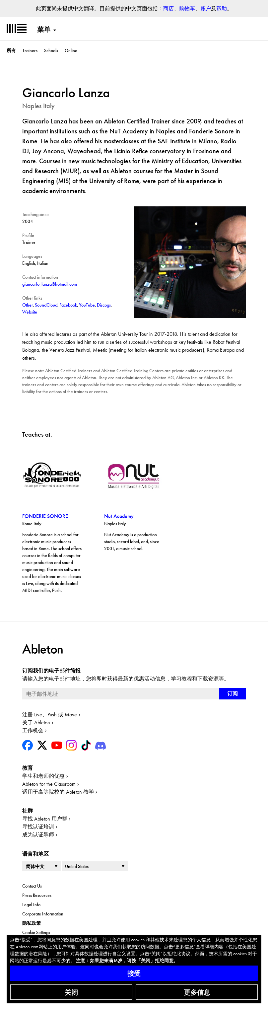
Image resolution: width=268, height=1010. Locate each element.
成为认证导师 (38, 834)
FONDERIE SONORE (45, 516)
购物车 (187, 8)
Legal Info (31, 904)
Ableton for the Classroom (49, 783)
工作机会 (32, 730)
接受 (134, 973)
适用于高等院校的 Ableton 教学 (58, 791)
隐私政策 (31, 923)
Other (27, 305)
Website (29, 312)
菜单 (43, 29)
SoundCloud (46, 305)
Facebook (68, 305)
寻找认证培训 (38, 826)
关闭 (71, 992)
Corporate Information (42, 914)
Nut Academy (119, 516)
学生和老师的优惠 (43, 775)
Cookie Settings (36, 932)
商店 (168, 8)
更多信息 (197, 992)
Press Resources (36, 895)
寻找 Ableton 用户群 (44, 818)
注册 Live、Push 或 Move (49, 714)
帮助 (221, 8)
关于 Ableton (36, 722)
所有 (11, 50)
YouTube (87, 305)
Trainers (30, 50)
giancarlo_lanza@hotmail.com (49, 284)
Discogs (104, 305)
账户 (205, 8)
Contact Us (32, 886)
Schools (51, 50)
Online (71, 50)
